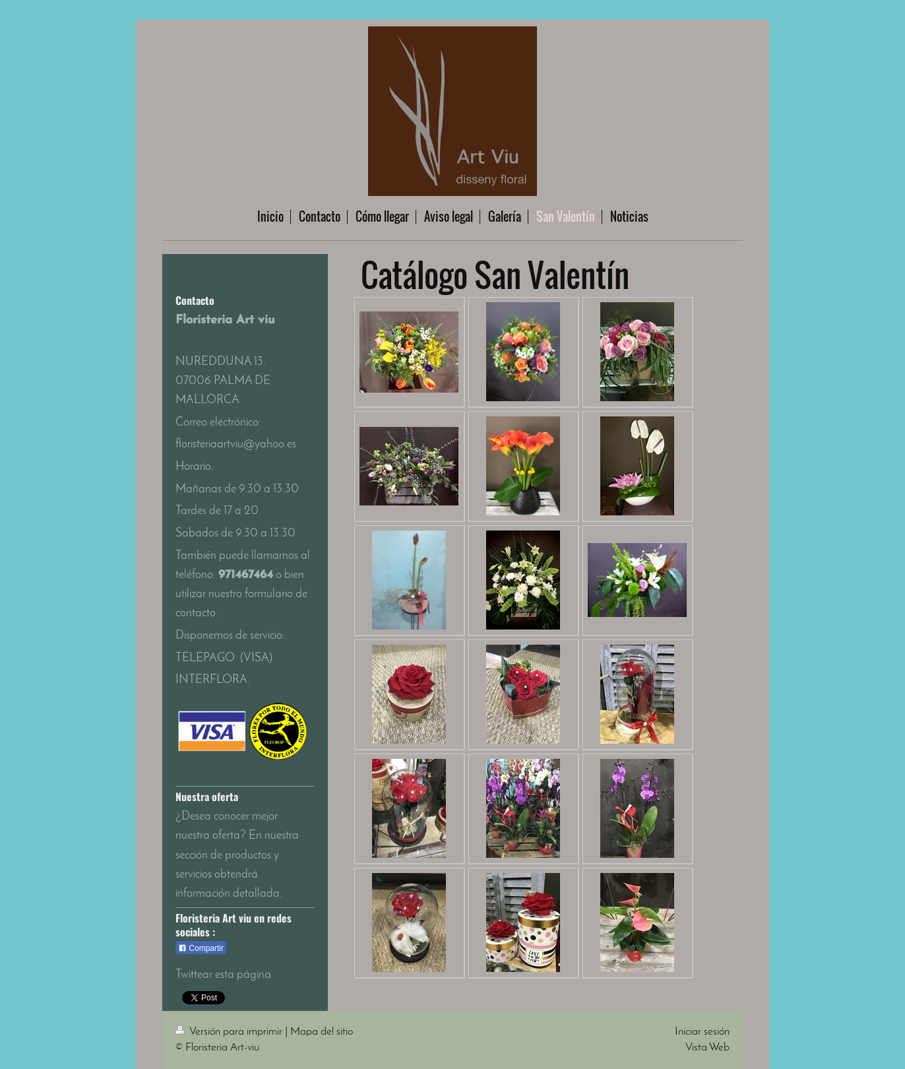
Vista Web (707, 1047)
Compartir (201, 948)
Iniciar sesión (702, 1031)
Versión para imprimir (230, 1031)
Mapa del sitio (321, 1031)
